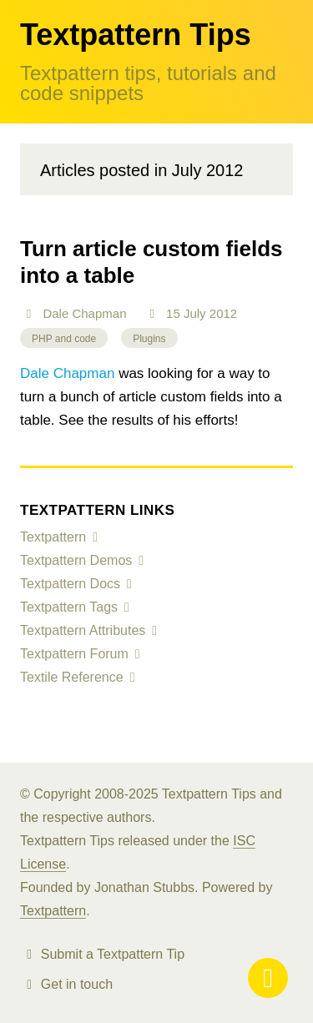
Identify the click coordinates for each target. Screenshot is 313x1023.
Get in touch (77, 984)
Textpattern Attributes (82, 630)
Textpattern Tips (135, 35)
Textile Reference (72, 677)
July (195, 313)
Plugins (149, 339)
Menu (268, 978)
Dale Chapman (84, 313)
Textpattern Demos (76, 560)
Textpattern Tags (69, 607)
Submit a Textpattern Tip (112, 954)
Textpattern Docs (70, 584)
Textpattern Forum (74, 654)
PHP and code (64, 339)
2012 (223, 313)
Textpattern (53, 537)
